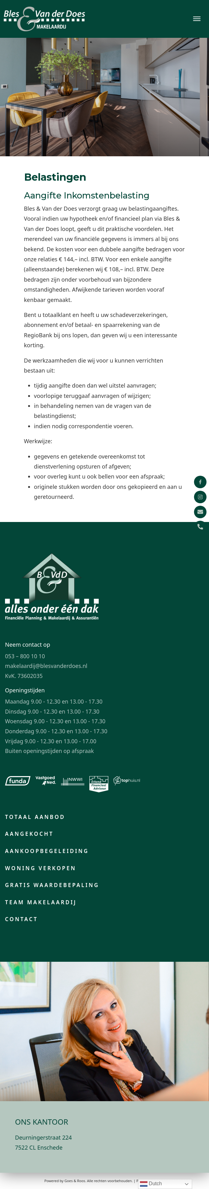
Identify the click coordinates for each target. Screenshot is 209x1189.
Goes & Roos (74, 1180)
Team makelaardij (41, 902)
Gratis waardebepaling (52, 885)
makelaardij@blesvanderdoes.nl (46, 666)
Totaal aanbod (35, 816)
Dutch (151, 1184)
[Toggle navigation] (196, 19)
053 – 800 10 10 (25, 656)
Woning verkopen (40, 868)
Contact (21, 919)
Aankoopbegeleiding (47, 851)
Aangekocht (29, 833)
